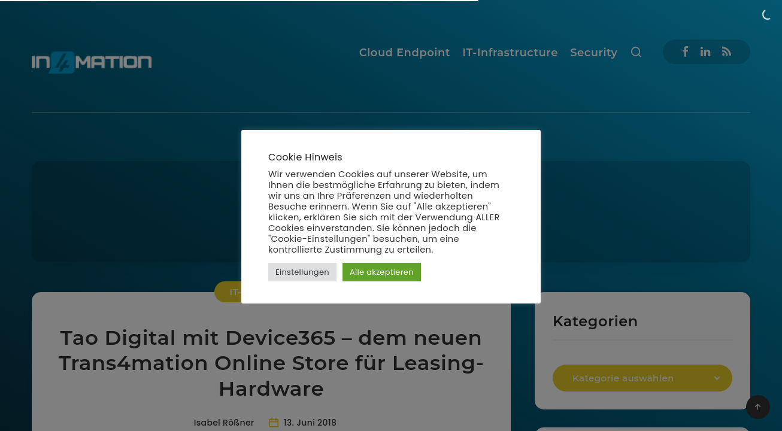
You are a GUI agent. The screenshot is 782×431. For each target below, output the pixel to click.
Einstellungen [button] (302, 272)
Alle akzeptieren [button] (382, 272)
